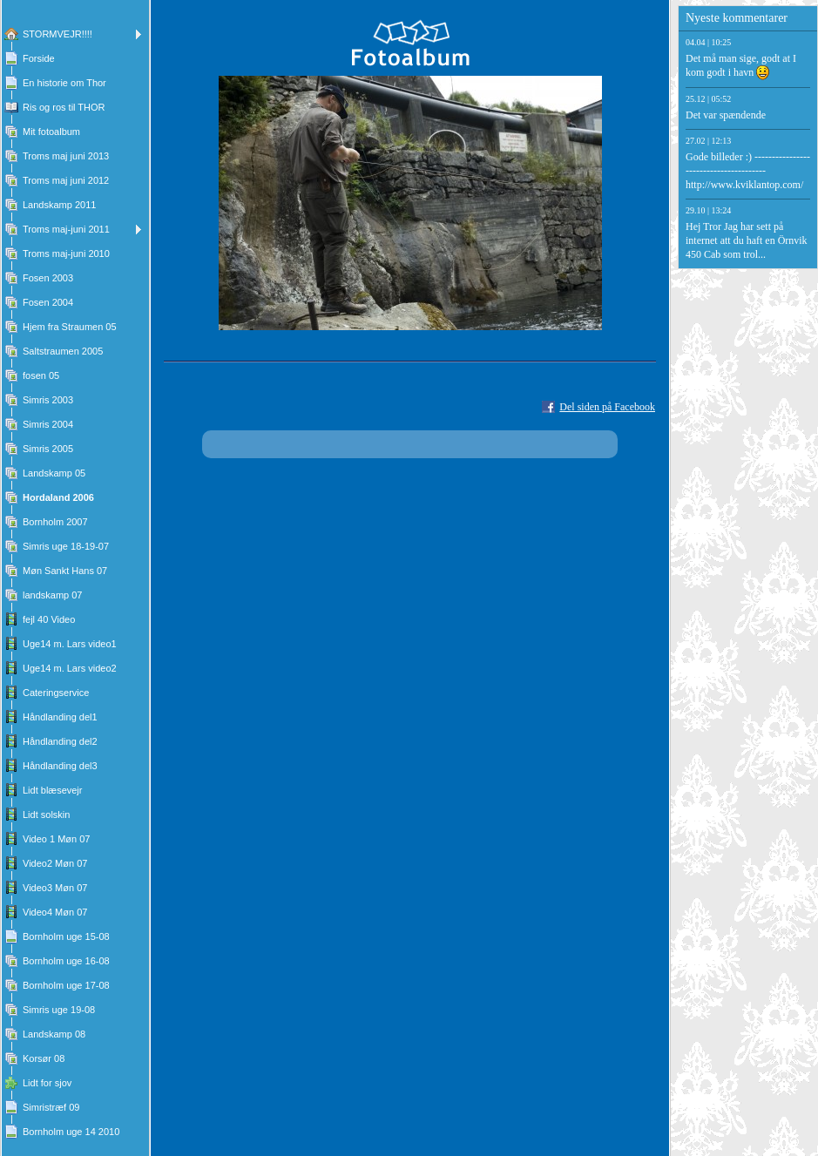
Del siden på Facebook (607, 407)
